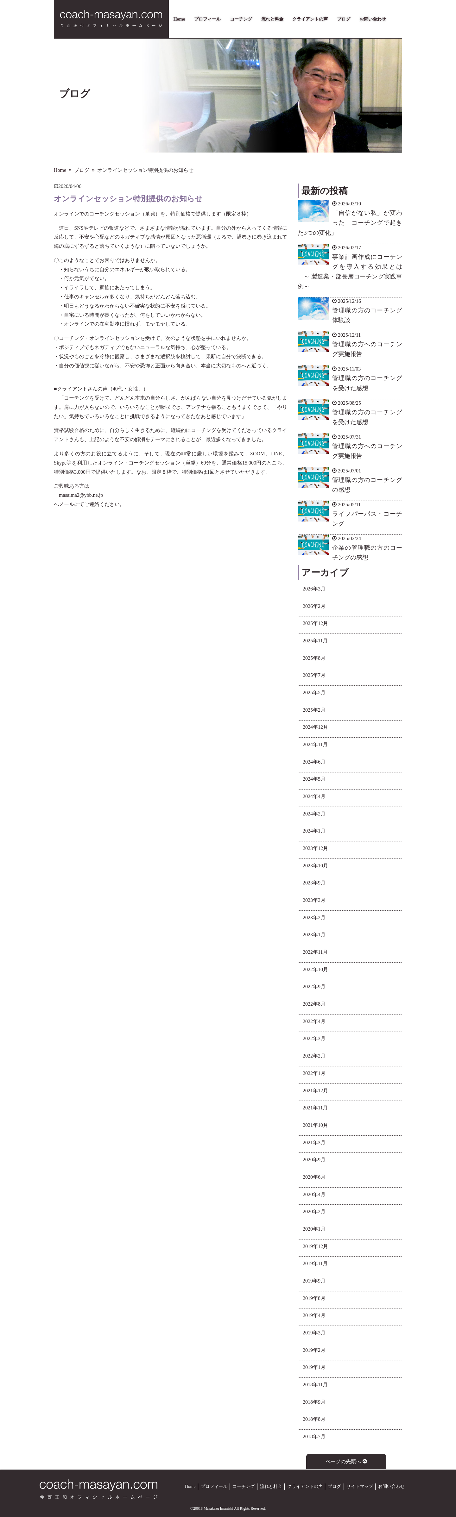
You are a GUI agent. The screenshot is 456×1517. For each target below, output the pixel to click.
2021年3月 (314, 1142)
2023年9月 (314, 882)
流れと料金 (272, 19)
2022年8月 (314, 1004)
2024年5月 (314, 779)
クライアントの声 (310, 19)
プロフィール (207, 19)
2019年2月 (314, 1350)
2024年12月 (315, 727)
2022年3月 (314, 1038)
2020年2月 (314, 1211)
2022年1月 (314, 1073)
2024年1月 (314, 830)
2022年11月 (315, 952)
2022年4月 (314, 1021)
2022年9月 (314, 986)
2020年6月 (314, 1177)
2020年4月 (314, 1194)
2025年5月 (314, 692)
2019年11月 (315, 1263)
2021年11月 (315, 1107)
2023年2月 (314, 917)
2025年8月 (314, 658)
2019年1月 (314, 1367)
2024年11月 (315, 744)
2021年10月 (315, 1125)
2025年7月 (314, 675)
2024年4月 (314, 796)
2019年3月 (314, 1332)
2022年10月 (315, 969)
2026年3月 (314, 588)
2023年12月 (315, 848)
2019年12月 (315, 1246)
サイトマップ (359, 1486)
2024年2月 (314, 813)
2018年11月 (315, 1384)
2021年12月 (315, 1090)
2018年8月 (314, 1419)
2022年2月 (314, 1055)
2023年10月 (315, 865)
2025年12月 (315, 623)
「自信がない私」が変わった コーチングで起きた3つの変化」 (350, 222)
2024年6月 (314, 762)
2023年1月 (314, 934)
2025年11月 (315, 640)
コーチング (241, 19)
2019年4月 (314, 1315)
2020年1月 (314, 1229)
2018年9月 (314, 1402)
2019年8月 (314, 1298)
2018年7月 (314, 1436)
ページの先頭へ (346, 1461)
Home (179, 19)
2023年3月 (314, 900)
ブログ (343, 19)
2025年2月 (314, 710)
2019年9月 (314, 1280)
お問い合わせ (372, 19)
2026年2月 (314, 606)
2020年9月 (314, 1159)
